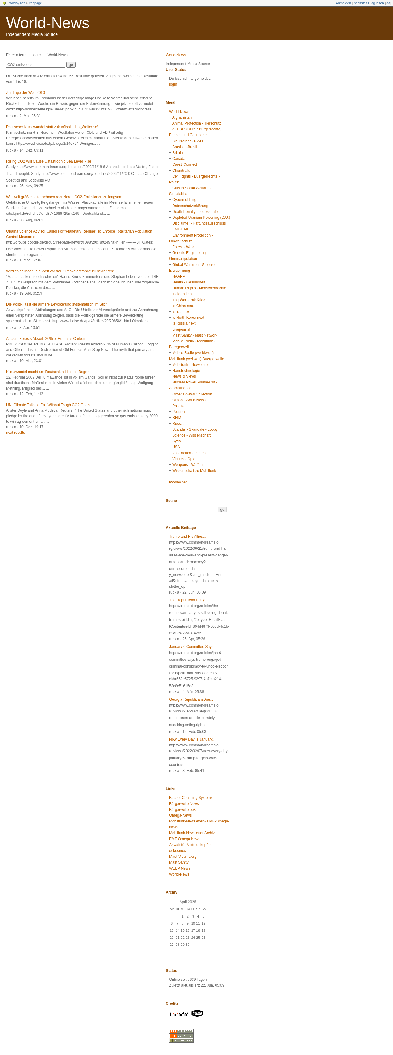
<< (388, 3)
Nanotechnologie (186, 370)
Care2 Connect (184, 164)
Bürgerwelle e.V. (182, 809)
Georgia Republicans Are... (191, 699)
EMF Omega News (184, 839)
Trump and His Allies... (187, 536)
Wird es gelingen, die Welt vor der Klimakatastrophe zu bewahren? (60, 271)
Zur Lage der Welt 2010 (25, 92)
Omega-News (180, 815)
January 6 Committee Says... (192, 647)
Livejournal (181, 329)
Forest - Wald (183, 247)
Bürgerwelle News (184, 804)
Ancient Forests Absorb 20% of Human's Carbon (45, 339)
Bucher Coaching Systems (190, 797)
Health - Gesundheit (188, 282)
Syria (176, 441)
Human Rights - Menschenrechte (199, 288)
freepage (35, 3)
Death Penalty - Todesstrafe (195, 212)
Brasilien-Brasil (184, 147)
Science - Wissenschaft (191, 435)
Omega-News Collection (192, 394)
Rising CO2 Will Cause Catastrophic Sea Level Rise (48, 161)
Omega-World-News (188, 400)
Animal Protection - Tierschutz (196, 123)
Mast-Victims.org (182, 856)
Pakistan (179, 406)
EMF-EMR (180, 229)
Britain (177, 153)
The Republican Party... (188, 600)
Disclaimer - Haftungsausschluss (199, 223)
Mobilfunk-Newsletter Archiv (192, 833)
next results (15, 432)
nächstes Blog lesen (369, 3)
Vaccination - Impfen (189, 453)
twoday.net (17, 3)
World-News (47, 23)
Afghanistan (182, 117)
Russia (178, 424)
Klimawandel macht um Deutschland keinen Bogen (47, 372)
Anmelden (343, 3)
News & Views (184, 376)
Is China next (183, 306)
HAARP (178, 276)
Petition (178, 412)
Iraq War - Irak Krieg (188, 300)
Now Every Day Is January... (192, 739)
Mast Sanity (179, 862)
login (173, 84)
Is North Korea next (188, 317)
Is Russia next (183, 323)
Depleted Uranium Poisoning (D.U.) (201, 217)
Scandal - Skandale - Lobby (194, 429)
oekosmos (177, 851)
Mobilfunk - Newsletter (190, 365)
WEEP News (179, 868)
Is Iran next (181, 312)
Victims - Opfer (184, 459)
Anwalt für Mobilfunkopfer (190, 845)
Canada (178, 158)
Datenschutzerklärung (190, 206)
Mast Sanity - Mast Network (194, 335)
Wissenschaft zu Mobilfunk (194, 470)
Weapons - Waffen (187, 465)
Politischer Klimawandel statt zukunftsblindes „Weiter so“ (52, 127)
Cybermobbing (184, 200)
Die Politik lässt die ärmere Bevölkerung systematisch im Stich (57, 304)
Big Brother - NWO (187, 141)
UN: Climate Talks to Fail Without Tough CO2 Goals (48, 405)
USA (176, 447)
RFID (176, 417)
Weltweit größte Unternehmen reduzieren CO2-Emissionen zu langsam (64, 197)
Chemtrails (181, 170)
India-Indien (182, 294)
